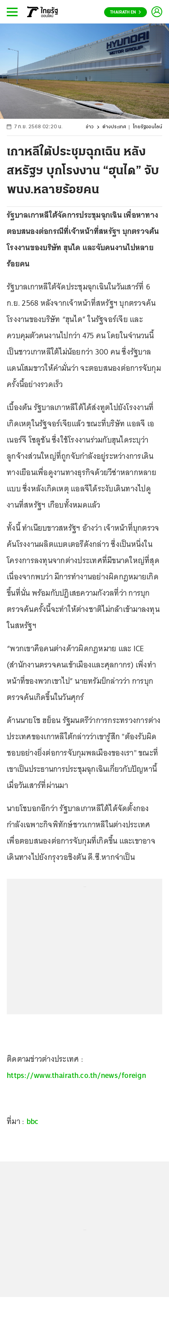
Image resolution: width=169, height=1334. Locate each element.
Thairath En (125, 12)
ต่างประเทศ (114, 127)
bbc (33, 1121)
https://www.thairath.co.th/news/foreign (76, 1075)
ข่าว (90, 127)
